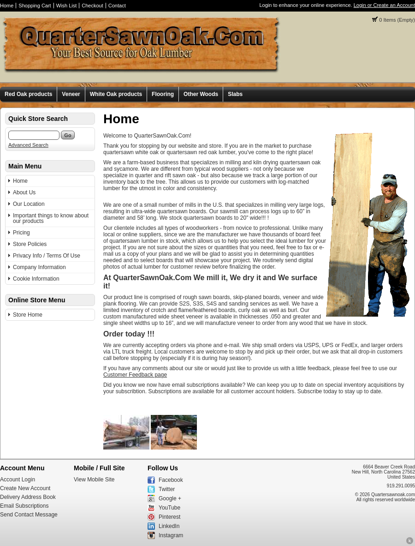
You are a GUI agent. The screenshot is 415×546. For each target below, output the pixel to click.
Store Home (27, 315)
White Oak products (116, 94)
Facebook (171, 480)
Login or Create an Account (384, 5)
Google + (170, 498)
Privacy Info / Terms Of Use (46, 255)
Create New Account (25, 488)
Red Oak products (28, 94)
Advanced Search (28, 145)
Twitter (167, 489)
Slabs (235, 94)
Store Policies (30, 244)
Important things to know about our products (51, 218)
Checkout (92, 5)
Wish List (66, 5)
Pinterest (169, 517)
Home (6, 5)
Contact (117, 5)
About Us (24, 192)
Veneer (71, 94)
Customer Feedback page (135, 375)
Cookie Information (36, 279)
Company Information (39, 267)
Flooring (163, 94)
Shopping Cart (34, 5)
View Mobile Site (94, 479)
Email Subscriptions (24, 506)
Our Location (29, 204)
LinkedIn (169, 526)
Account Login (17, 479)
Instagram (171, 535)
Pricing (21, 232)
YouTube (169, 507)
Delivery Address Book (28, 497)
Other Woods (201, 94)
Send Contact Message (29, 514)
